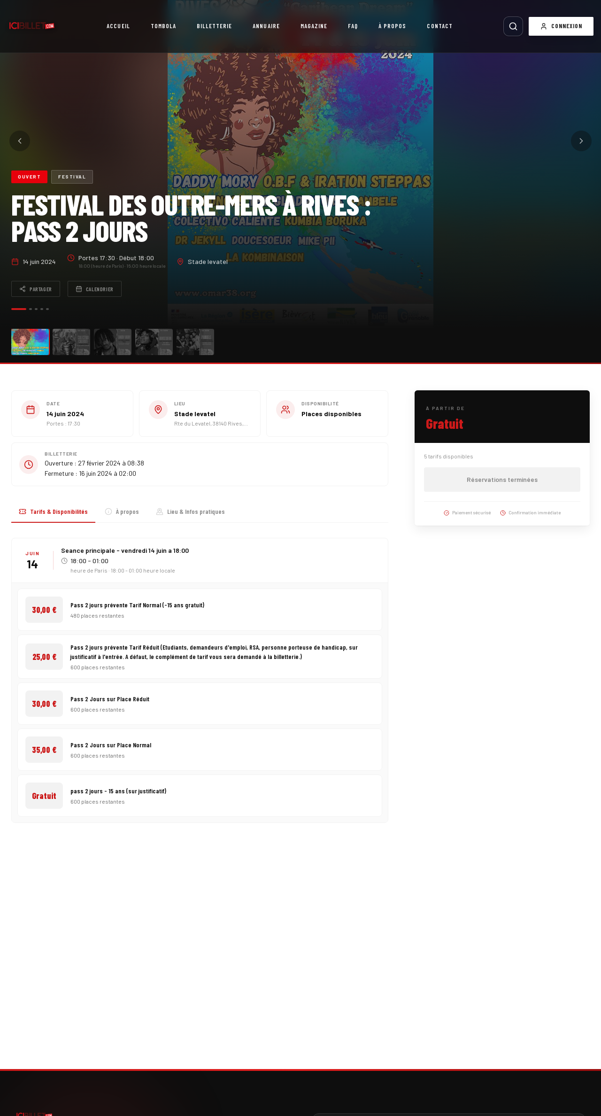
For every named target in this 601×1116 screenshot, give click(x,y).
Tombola (163, 26)
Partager (35, 289)
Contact (439, 26)
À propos (392, 26)
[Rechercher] (513, 26)
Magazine (313, 26)
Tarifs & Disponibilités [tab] (53, 511)
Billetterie (214, 26)
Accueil (118, 26)
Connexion (561, 26)
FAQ (353, 26)
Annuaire (266, 26)
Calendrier (95, 289)
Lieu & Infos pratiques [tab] (190, 511)
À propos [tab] (122, 511)
